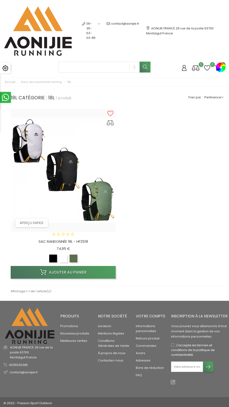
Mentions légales (111, 333)
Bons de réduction (150, 368)
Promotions (69, 326)
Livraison (104, 326)
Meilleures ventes (73, 340)
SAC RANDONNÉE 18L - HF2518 (63, 241)
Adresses (143, 360)
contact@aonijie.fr (123, 30)
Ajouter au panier (63, 272)
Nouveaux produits (74, 333)
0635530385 (18, 365)
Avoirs (140, 353)
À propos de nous (111, 353)
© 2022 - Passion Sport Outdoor (28, 403)
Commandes (146, 345)
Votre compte (150, 316)
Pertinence (212, 97)
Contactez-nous (110, 360)
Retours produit (147, 338)
